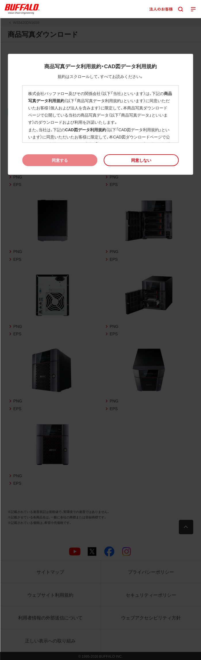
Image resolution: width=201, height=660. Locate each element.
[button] (141, 160)
